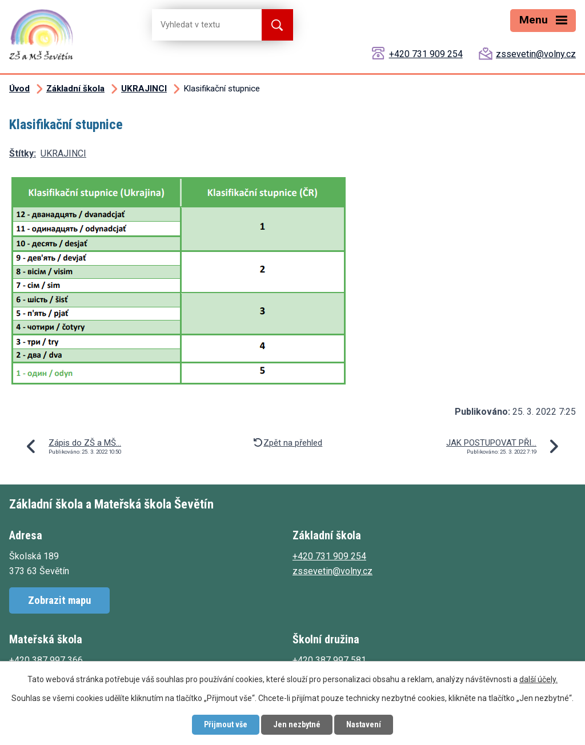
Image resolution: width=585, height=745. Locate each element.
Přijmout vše (225, 724)
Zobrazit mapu (59, 600)
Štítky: (22, 153)
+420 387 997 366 (46, 660)
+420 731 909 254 (426, 54)
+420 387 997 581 (329, 660)
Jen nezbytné (296, 724)
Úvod (19, 88)
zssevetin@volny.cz (536, 54)
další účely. (538, 679)
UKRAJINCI (144, 88)
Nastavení (363, 724)
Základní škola (75, 88)
